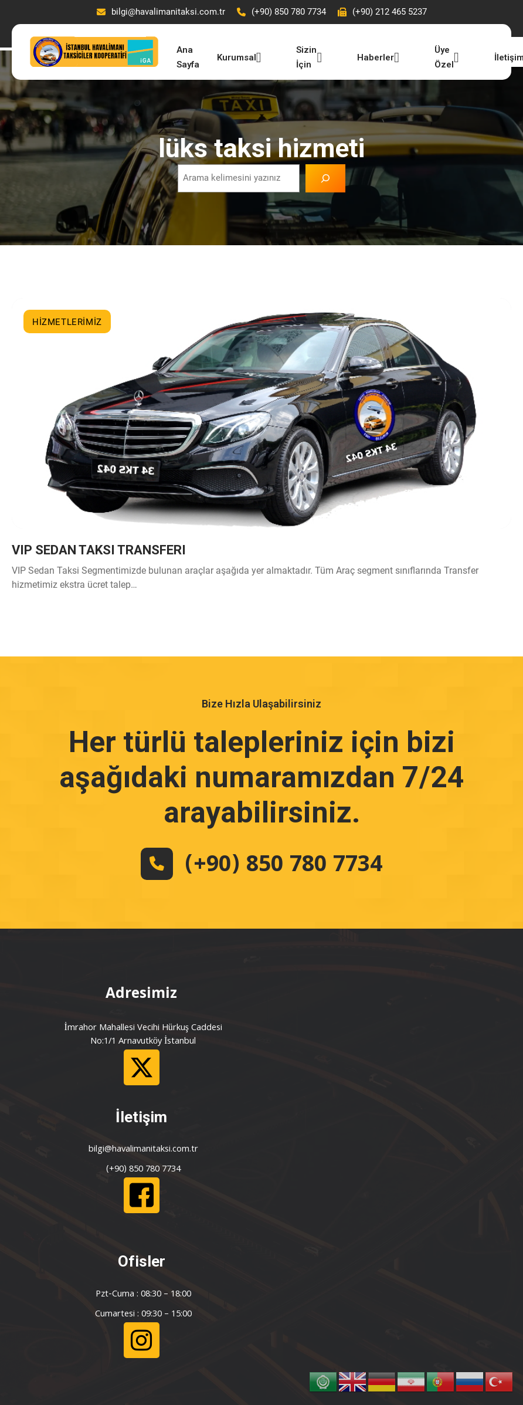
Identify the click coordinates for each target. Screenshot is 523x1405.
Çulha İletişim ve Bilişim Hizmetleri (300, 1326)
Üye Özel (442, 55)
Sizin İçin (305, 55)
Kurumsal (235, 57)
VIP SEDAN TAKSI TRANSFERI (99, 553)
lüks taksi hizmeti (261, 146)
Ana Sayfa (183, 55)
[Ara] (325, 177)
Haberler (374, 57)
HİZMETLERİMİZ (67, 321)
